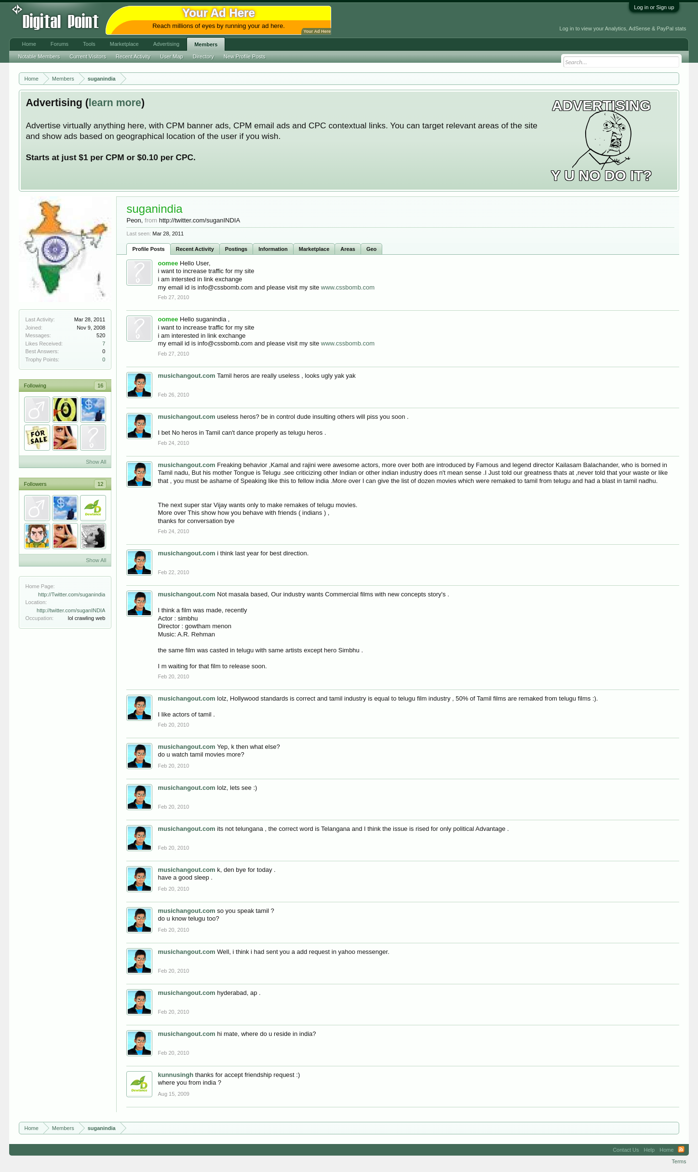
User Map (171, 56)
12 (100, 484)
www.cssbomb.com (348, 287)
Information (273, 249)
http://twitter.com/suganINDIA (71, 610)
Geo (371, 249)
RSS (681, 1150)
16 (100, 385)
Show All (96, 462)
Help (649, 1150)
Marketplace (314, 249)
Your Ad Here (316, 31)
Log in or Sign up (654, 7)
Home (29, 44)
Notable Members (39, 56)
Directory (203, 56)
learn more (115, 103)
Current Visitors (87, 56)
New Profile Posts (245, 56)
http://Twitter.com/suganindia (71, 594)
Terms (679, 1161)
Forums (59, 44)
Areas (347, 249)
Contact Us (626, 1150)
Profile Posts (148, 249)
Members (205, 44)
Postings (236, 249)
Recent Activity (195, 249)
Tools (89, 44)
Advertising (166, 44)
